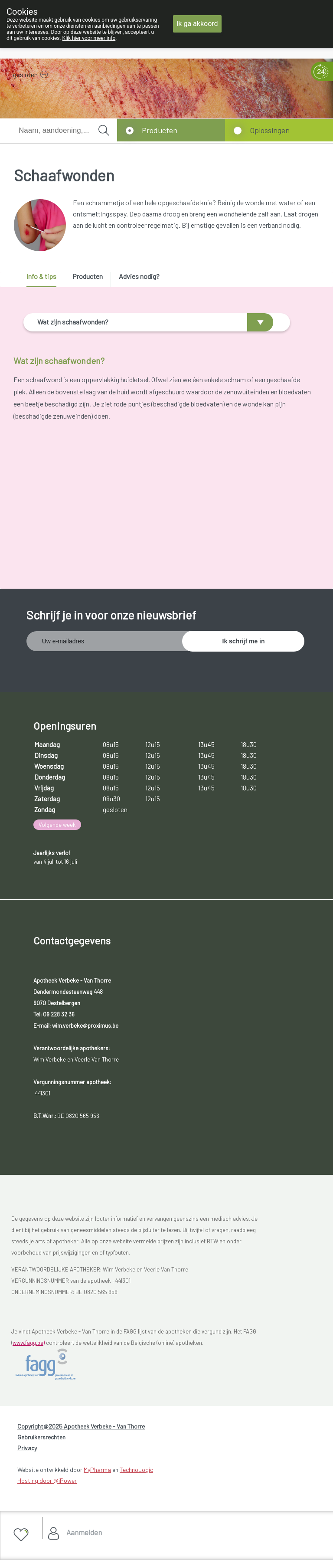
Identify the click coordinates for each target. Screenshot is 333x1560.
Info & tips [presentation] (41, 276)
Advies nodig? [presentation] (139, 276)
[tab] (44, 279)
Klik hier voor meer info (89, 38)
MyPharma (97, 1474)
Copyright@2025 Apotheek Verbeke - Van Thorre (81, 1430)
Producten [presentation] (87, 276)
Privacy (27, 1452)
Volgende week (57, 829)
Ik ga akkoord (197, 24)
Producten (159, 130)
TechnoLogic (136, 1474)
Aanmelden (84, 1532)
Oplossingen (270, 130)
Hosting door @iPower (47, 1484)
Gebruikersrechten (41, 1441)
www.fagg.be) (29, 1347)
